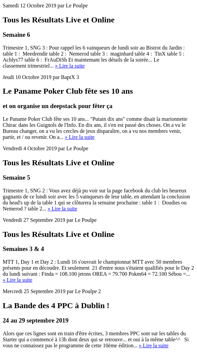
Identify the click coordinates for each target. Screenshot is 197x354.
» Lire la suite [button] (70, 66)
